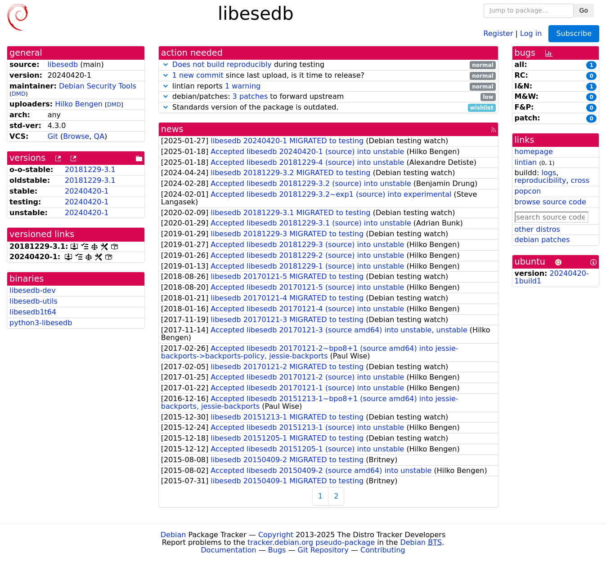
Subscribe (574, 33)
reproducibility (540, 180)
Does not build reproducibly (222, 64)
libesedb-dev (32, 290)
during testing (328, 65)
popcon (528, 191)
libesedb (63, 64)
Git (53, 136)
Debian (173, 534)
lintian (526, 162)
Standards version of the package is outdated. (328, 107)
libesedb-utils (33, 301)
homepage (534, 151)
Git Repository (323, 550)
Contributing (382, 550)
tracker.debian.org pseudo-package (311, 542)
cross (580, 180)
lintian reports (328, 86)
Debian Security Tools (97, 86)
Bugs (277, 550)
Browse (76, 136)
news (172, 129)
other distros (537, 229)
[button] (165, 64)
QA (99, 136)
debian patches (542, 239)
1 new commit (198, 75)
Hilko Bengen (79, 104)
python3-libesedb (40, 322)
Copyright (275, 534)
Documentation (228, 550)
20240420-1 (86, 191)
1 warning (242, 86)
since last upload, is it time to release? (328, 76)
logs (548, 172)
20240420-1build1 (552, 277)
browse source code (550, 202)
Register (498, 33)
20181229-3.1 (90, 169)
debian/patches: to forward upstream (328, 97)
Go (583, 10)
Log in (531, 33)
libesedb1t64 (32, 312)
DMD (19, 93)
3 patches (250, 96)
